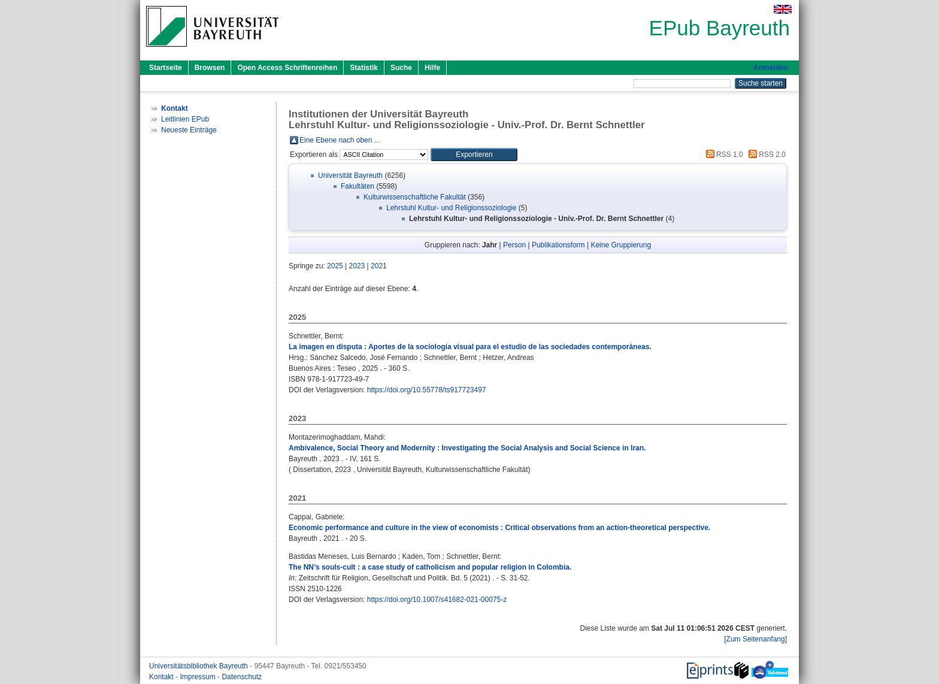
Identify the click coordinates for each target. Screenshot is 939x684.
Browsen (210, 67)
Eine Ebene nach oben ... (339, 140)
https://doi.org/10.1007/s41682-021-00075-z (437, 599)
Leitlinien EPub (185, 119)
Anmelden (770, 67)
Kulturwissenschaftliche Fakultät (415, 197)
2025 (335, 266)
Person (514, 245)
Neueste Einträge (189, 130)
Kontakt (162, 677)
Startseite (165, 67)
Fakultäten (357, 186)
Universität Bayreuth (350, 175)
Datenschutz (242, 677)
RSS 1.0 (722, 154)
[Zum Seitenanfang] (755, 639)
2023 (357, 266)
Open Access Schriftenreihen (287, 67)
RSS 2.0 (765, 154)
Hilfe (432, 67)
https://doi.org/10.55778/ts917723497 (426, 390)
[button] (474, 154)
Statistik (364, 67)
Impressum (198, 677)
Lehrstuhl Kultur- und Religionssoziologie (451, 208)
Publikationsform (558, 245)
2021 (379, 266)
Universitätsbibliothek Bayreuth (199, 666)
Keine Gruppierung (620, 245)
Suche (401, 67)
